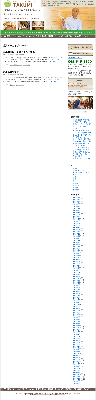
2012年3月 (77, 298)
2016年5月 (77, 223)
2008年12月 (77, 375)
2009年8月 (77, 358)
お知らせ (76, 168)
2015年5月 (77, 245)
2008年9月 (77, 381)
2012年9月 (77, 285)
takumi (22, 54)
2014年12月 (77, 253)
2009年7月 (77, 360)
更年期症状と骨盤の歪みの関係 (19, 52)
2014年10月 (77, 257)
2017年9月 (77, 208)
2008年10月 (77, 379)
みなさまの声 (59, 36)
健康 (74, 175)
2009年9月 (77, 355)
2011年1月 (77, 321)
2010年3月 (77, 343)
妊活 (74, 177)
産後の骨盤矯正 (41, 36)
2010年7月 (77, 334)
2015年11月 (77, 236)
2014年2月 (77, 264)
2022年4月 (77, 198)
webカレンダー (73, 92)
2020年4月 (77, 200)
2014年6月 (77, 259)
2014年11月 (77, 255)
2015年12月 (77, 234)
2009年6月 (77, 362)
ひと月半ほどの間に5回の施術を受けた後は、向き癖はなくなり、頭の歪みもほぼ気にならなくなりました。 (82, 124)
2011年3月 (77, 317)
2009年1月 (77, 372)
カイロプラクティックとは (25, 36)
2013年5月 (77, 270)
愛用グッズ (77, 185)
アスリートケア (78, 170)
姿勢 (74, 179)
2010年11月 (77, 326)
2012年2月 (77, 300)
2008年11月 (77, 377)
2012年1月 (77, 302)
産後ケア (12, 85)
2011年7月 (77, 309)
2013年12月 (77, 268)
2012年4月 (77, 296)
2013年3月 (77, 274)
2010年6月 (77, 336)
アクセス (86, 36)
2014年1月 (77, 266)
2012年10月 (77, 283)
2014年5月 (77, 262)
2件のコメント (20, 85)
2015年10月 (77, 238)
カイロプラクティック (16, 65)
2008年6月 (77, 383)
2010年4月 (77, 341)
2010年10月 (77, 328)
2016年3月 (77, 227)
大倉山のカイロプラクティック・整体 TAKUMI (47, 394)
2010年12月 (77, 323)
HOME (3, 36)
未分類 (75, 187)
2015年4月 (77, 247)
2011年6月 (77, 311)
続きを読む (54, 61)
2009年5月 (77, 364)
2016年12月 (77, 219)
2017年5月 (77, 215)
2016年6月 (77, 221)
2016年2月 (77, 230)
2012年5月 (77, 294)
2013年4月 (77, 272)
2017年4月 (77, 217)
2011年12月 (77, 304)
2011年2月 (77, 319)
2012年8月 (77, 287)
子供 (74, 181)
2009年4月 (77, 366)
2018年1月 (77, 206)
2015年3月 (77, 249)
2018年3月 (77, 204)
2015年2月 (77, 251)
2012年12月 (77, 279)
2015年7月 (77, 242)
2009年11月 (77, 351)
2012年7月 (77, 289)
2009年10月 (77, 353)
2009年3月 (77, 368)
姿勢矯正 (50, 36)
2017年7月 (77, 210)
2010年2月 (77, 345)
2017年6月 (77, 213)
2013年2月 (77, 277)
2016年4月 (77, 225)
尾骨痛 (75, 183)
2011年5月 (77, 313)
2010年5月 (77, 338)
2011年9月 (77, 306)
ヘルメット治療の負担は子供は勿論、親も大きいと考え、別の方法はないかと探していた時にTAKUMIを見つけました (82, 152)
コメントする (26, 65)
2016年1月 (77, 232)
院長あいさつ (11, 36)
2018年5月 (77, 202)
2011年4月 (77, 315)
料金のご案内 (78, 36)
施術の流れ (68, 36)
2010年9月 (77, 330)
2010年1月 (77, 347)
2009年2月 (77, 370)
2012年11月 (77, 281)
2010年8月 (77, 332)
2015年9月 (77, 240)
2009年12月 (77, 349)
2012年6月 (77, 291)
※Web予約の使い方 (75, 58)
